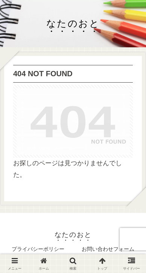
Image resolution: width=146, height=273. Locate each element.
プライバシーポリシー (38, 249)
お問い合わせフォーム (108, 249)
